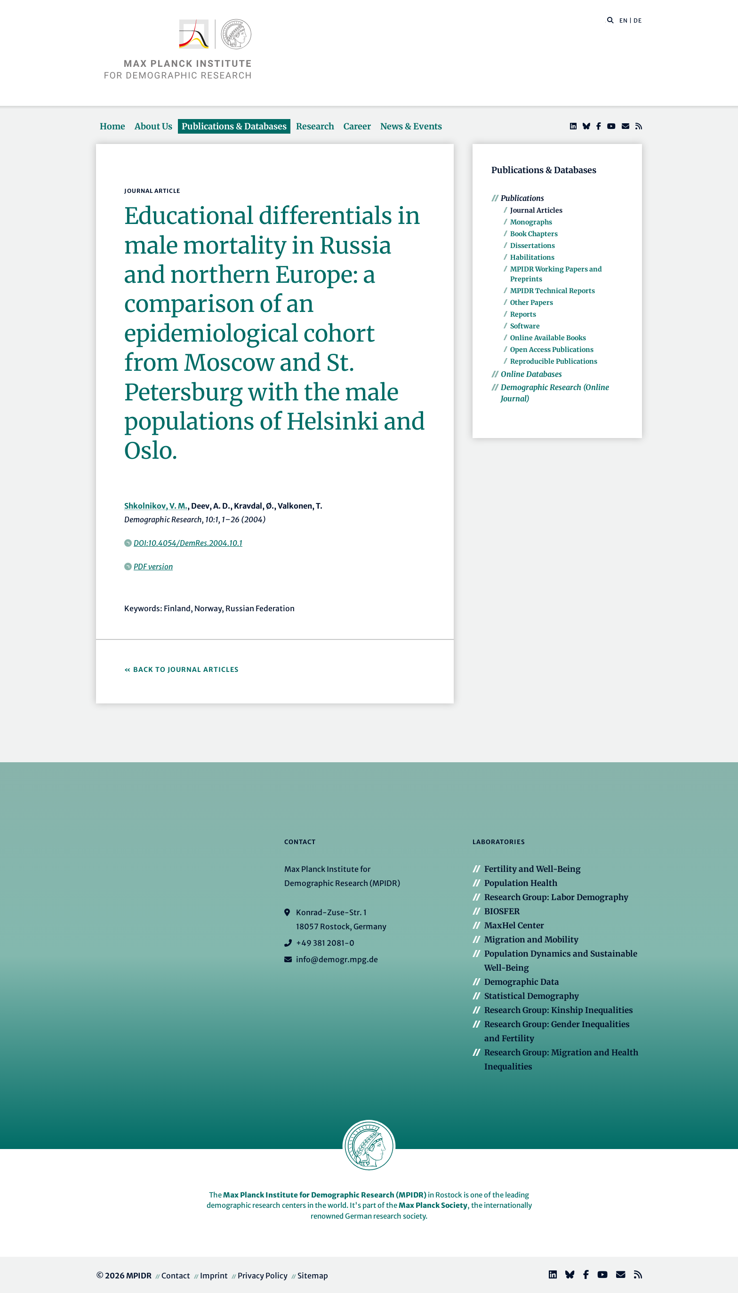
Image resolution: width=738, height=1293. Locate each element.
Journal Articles (536, 210)
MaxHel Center (514, 925)
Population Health (520, 883)
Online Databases (531, 374)
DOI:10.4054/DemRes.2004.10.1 (188, 543)
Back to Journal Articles (186, 669)
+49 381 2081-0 (325, 943)
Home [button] (112, 126)
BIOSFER (502, 911)
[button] (610, 19)
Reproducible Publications (553, 361)
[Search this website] (605, 20)
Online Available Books (548, 338)
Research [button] (315, 126)
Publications (522, 198)
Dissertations (532, 245)
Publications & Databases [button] (234, 126)
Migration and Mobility (531, 939)
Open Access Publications (552, 349)
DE (638, 20)
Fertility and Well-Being (532, 869)
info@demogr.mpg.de (337, 959)
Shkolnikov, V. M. (155, 506)
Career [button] (357, 126)
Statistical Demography (531, 996)
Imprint (214, 1275)
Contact (175, 1275)
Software (525, 326)
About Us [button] (153, 126)
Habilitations (532, 257)
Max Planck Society (433, 1205)
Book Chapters (534, 234)
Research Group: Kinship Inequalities (558, 1010)
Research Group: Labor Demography (556, 897)
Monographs (531, 222)
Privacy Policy (263, 1275)
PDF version (153, 566)
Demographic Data (521, 982)
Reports (523, 314)
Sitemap (312, 1275)
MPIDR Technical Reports (552, 291)
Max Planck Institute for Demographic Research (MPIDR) (324, 1194)
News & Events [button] (411, 126)
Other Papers (531, 302)
